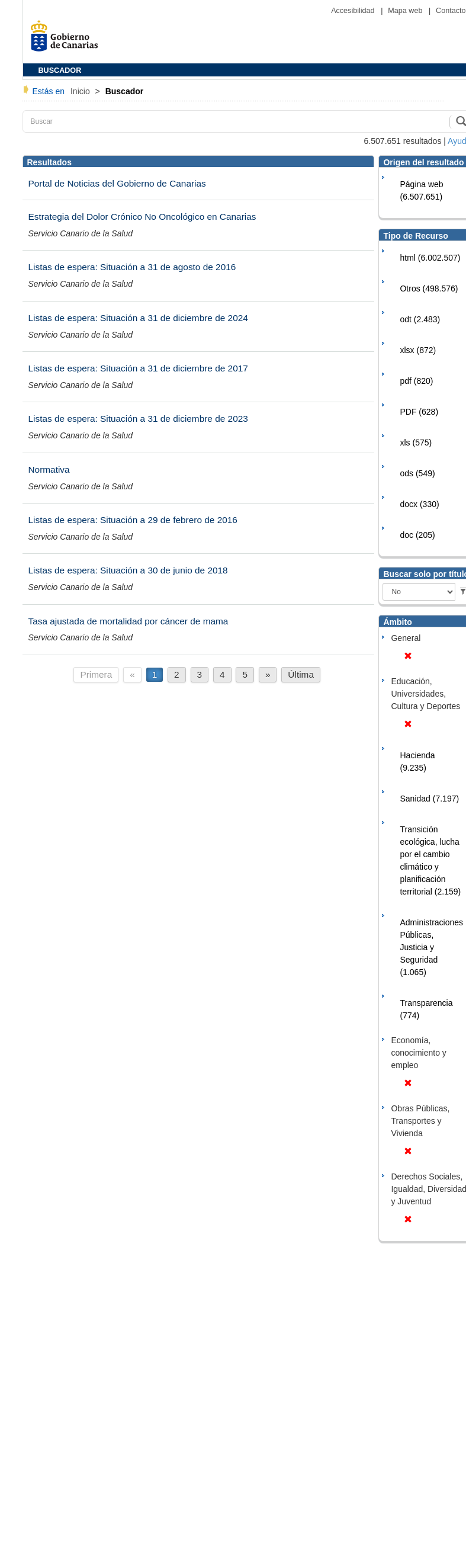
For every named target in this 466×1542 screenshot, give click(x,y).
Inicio (81, 91)
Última (301, 674)
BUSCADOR (60, 70)
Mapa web (406, 11)
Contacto (450, 11)
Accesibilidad (354, 11)
